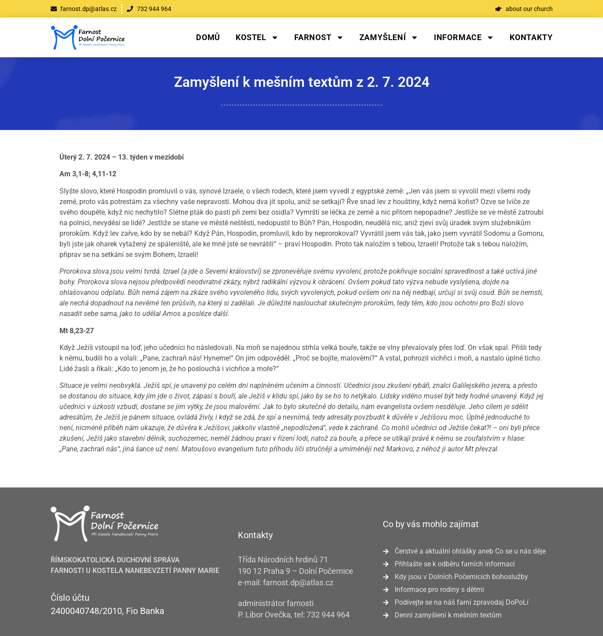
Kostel (257, 37)
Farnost (319, 37)
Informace (464, 37)
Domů (208, 37)
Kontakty (531, 37)
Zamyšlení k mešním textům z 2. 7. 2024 (301, 82)
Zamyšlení (388, 37)
